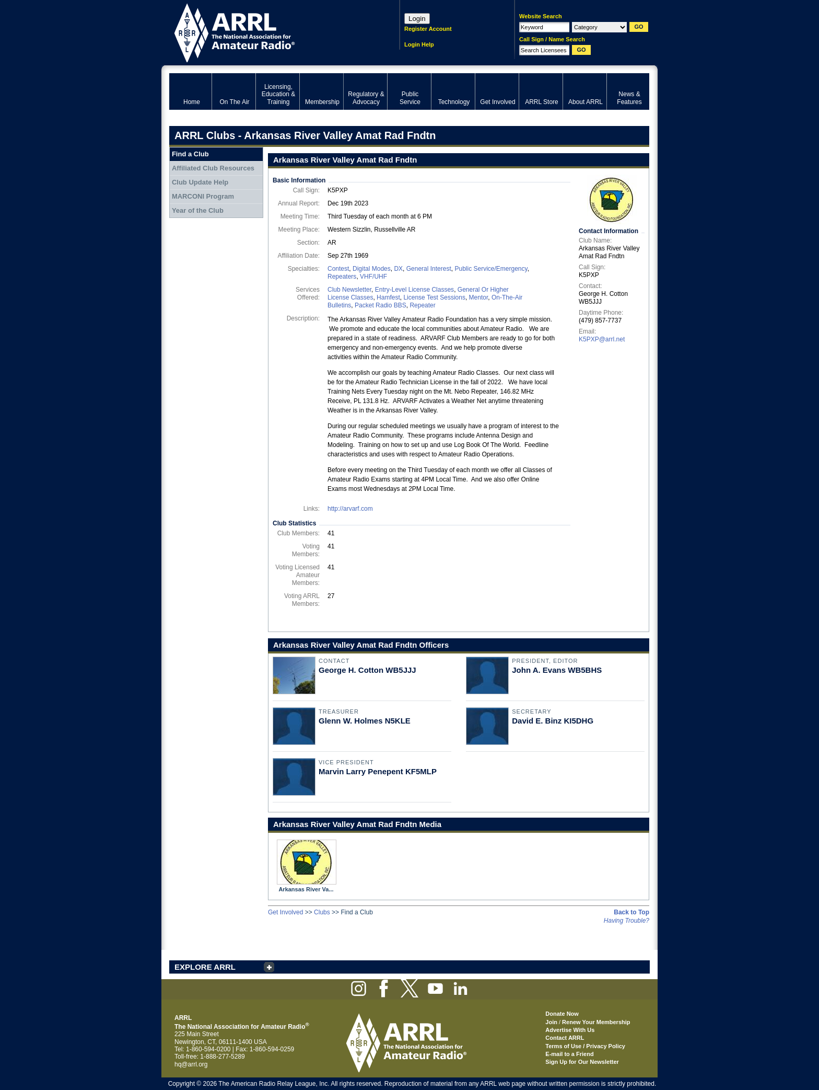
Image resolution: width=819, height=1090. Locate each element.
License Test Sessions (434, 297)
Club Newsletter (349, 289)
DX (398, 268)
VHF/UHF (373, 276)
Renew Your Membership (596, 1022)
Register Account (428, 29)
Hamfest (388, 297)
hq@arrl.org (191, 1064)
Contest (338, 268)
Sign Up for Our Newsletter (582, 1062)
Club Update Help (200, 182)
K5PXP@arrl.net (602, 339)
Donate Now (562, 1014)
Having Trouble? (626, 920)
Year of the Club (198, 210)
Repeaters (341, 276)
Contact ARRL (564, 1038)
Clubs (322, 912)
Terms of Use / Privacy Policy (585, 1046)
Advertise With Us (569, 1030)
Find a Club (190, 154)
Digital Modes (372, 268)
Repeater (422, 305)
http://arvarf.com (350, 508)
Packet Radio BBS (380, 305)
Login (417, 18)
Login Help (419, 44)
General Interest (428, 268)
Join (551, 1022)
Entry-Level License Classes (414, 289)
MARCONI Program (203, 196)
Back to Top (631, 912)
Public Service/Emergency (490, 268)
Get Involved (285, 912)
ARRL (270, 31)
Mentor (478, 297)
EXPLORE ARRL (205, 966)
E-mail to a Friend (569, 1054)
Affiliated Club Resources (213, 168)
